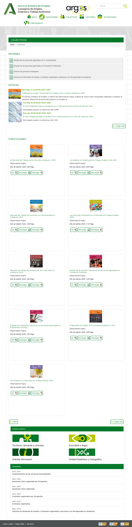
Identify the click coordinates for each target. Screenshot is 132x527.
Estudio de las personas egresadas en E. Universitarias (35, 60)
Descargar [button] (23, 173)
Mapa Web (19, 524)
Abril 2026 (31, 473)
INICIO (35, 17)
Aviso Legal (8, 524)
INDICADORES (52, 17)
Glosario (30, 524)
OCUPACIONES (110, 17)
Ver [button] (13, 173)
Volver (14, 422)
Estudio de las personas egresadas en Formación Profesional (37, 66)
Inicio (12, 45)
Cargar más (120, 126)
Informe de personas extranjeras (26, 71)
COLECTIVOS (72, 17)
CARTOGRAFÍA (36, 23)
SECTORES (90, 17)
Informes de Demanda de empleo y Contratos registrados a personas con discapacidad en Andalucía (52, 77)
